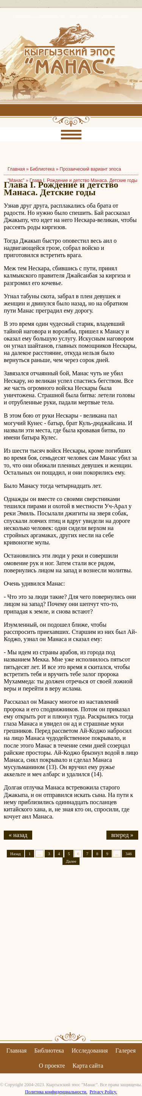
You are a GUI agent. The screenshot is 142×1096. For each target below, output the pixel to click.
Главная (16, 1050)
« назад (18, 835)
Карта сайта (88, 1065)
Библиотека (42, 169)
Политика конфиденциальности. (56, 1091)
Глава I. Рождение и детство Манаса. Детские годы (83, 180)
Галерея (125, 1050)
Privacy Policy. (103, 1091)
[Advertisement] (71, 955)
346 (128, 853)
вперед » (122, 835)
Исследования (90, 1050)
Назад (15, 853)
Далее (71, 861)
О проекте (52, 1065)
